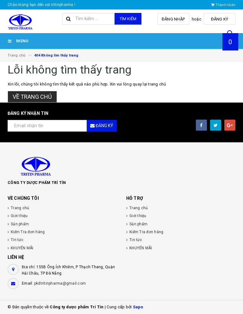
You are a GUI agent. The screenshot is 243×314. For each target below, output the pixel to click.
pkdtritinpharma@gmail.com (60, 283)
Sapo (138, 307)
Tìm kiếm (128, 18)
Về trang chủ (32, 96)
